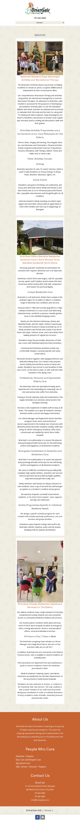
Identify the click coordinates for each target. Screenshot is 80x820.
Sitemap (48, 810)
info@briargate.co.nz (40, 800)
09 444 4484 (40, 18)
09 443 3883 (40, 796)
